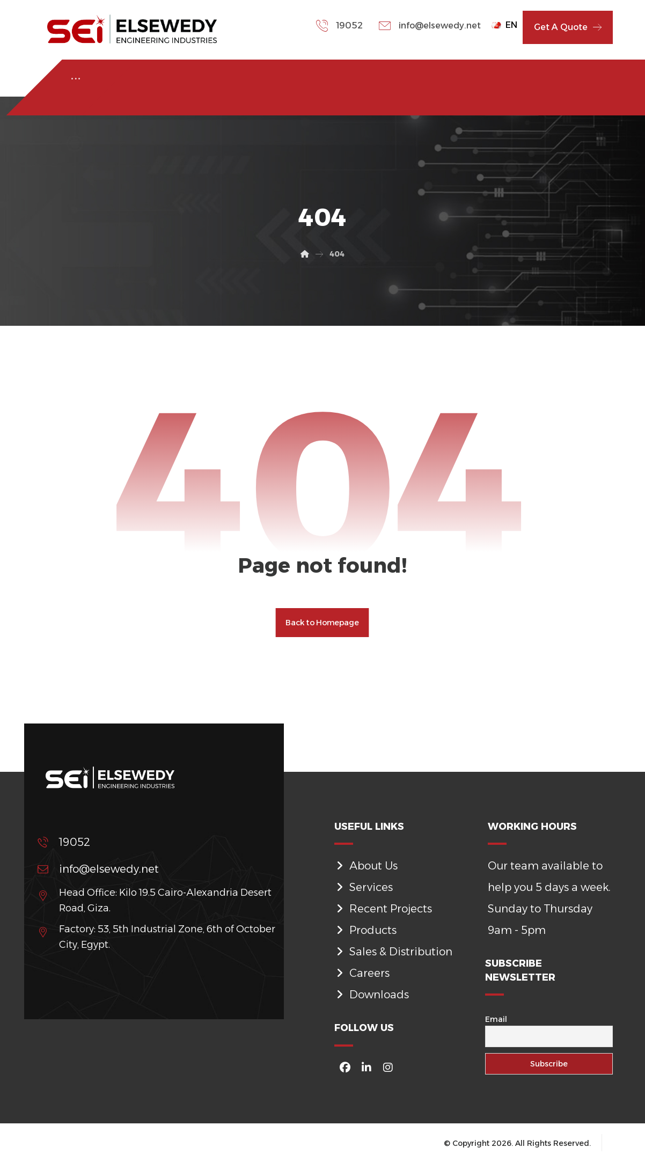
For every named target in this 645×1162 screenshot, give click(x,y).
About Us (366, 865)
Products (365, 930)
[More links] (75, 79)
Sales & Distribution (393, 951)
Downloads (371, 994)
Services (363, 887)
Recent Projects (383, 908)
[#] (345, 1067)
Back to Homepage (322, 622)
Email (496, 1019)
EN (504, 25)
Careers (362, 973)
